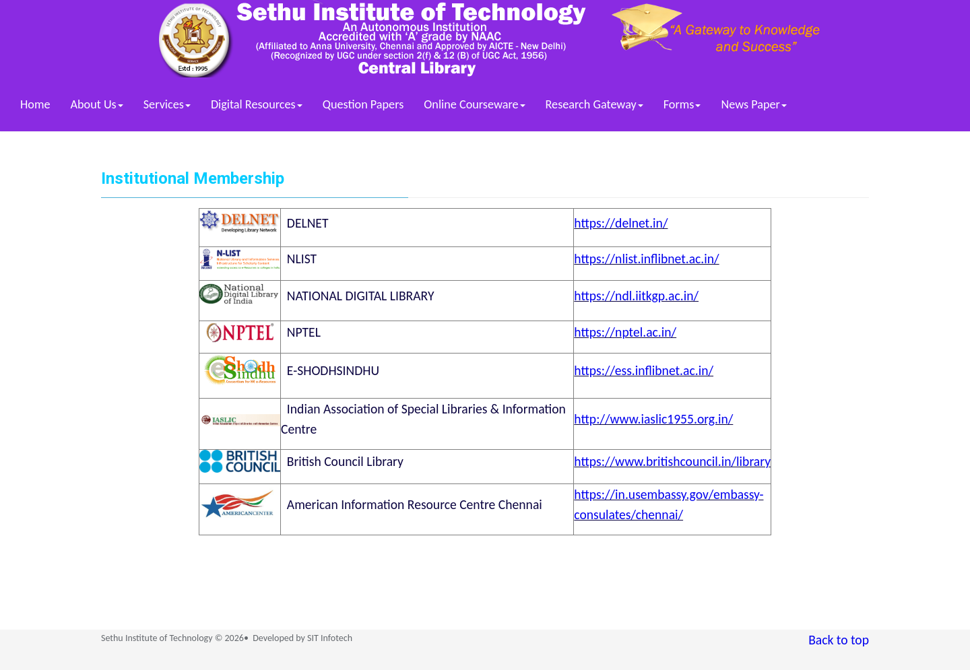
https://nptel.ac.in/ (625, 332)
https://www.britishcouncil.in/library (672, 461)
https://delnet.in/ (621, 223)
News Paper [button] (753, 104)
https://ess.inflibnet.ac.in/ (643, 370)
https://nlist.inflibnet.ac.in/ (646, 258)
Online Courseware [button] (474, 104)
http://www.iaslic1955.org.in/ (653, 419)
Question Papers (363, 104)
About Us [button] (97, 104)
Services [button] (167, 104)
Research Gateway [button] (594, 104)
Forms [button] (682, 104)
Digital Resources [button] (256, 104)
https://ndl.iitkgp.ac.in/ (636, 296)
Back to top (838, 640)
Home (35, 104)
